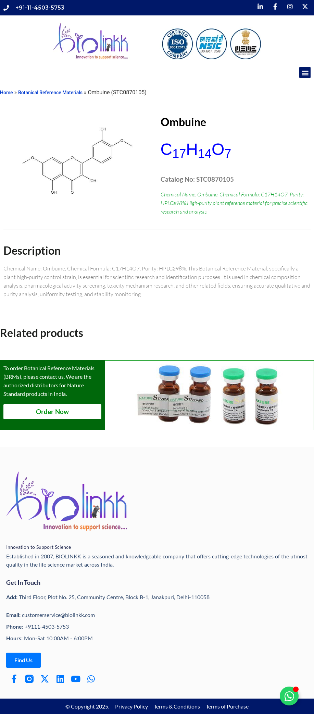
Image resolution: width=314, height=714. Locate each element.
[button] (305, 72)
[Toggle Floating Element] (289, 696)
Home (6, 92)
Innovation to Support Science (38, 547)
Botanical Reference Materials (50, 92)
